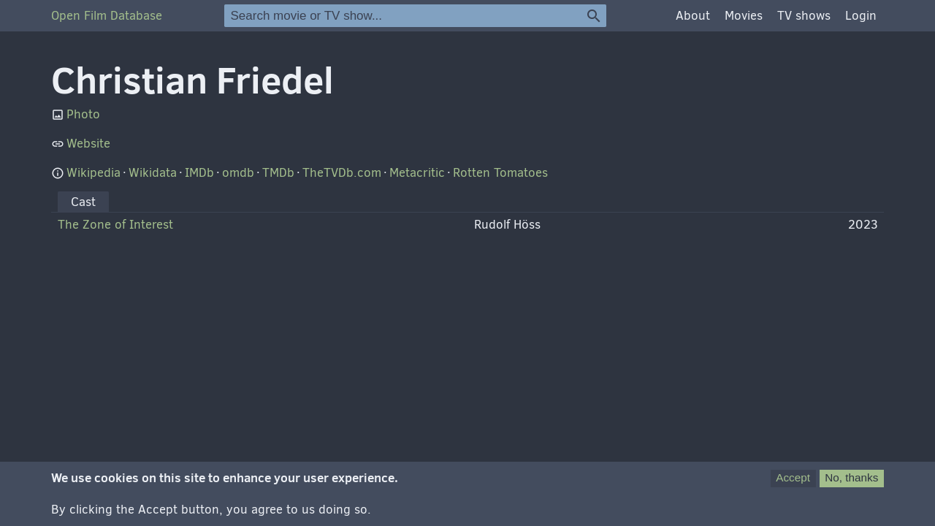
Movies (744, 15)
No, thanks (851, 483)
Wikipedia (93, 172)
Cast (83, 202)
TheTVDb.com (341, 172)
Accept (793, 483)
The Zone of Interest (115, 224)
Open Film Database (106, 15)
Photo (83, 114)
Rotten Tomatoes (500, 172)
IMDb (199, 172)
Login (861, 15)
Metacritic (417, 172)
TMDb (278, 172)
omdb (238, 172)
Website (88, 143)
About (693, 15)
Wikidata (153, 172)
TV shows (804, 15)
